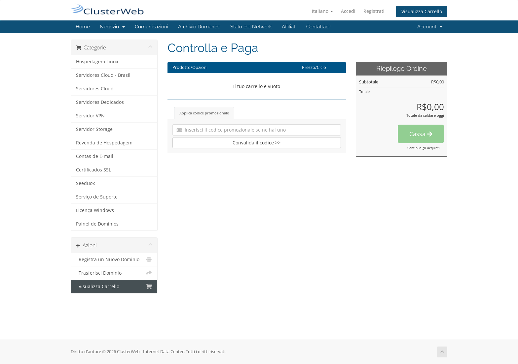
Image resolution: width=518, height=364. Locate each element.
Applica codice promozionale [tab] (204, 112)
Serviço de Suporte (97, 197)
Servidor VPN (90, 116)
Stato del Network (251, 27)
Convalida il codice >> (256, 142)
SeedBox (85, 183)
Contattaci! (318, 27)
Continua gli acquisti (423, 147)
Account (429, 27)
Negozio (112, 27)
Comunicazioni (151, 27)
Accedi (348, 11)
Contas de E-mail (94, 156)
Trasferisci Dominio (114, 273)
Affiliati (289, 27)
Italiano (322, 11)
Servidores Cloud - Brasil (103, 75)
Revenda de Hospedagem (104, 143)
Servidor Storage (94, 129)
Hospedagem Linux (97, 62)
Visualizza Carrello (421, 11)
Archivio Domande (199, 27)
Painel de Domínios (97, 224)
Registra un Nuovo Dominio (114, 259)
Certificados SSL (93, 170)
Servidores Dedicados (100, 102)
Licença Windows (95, 210)
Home (83, 27)
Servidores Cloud (95, 89)
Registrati (374, 11)
